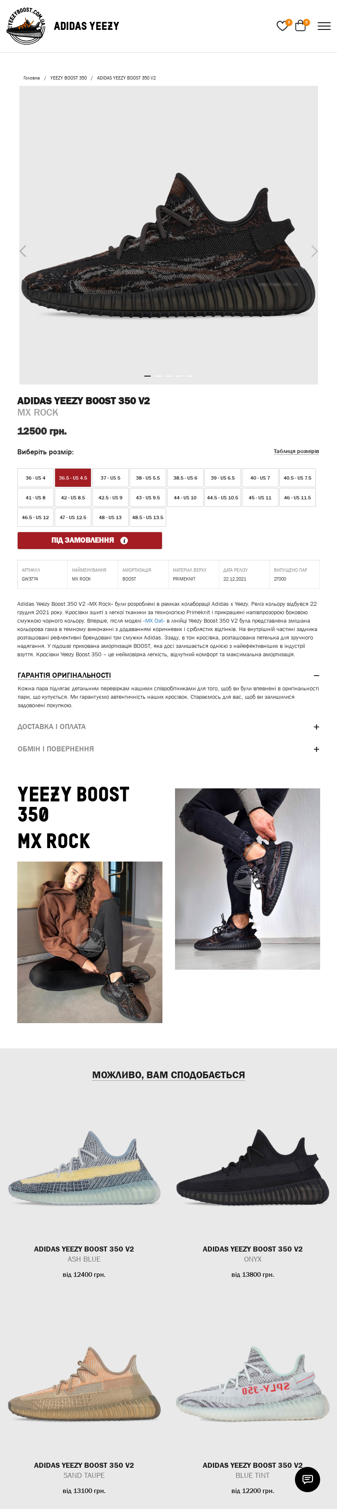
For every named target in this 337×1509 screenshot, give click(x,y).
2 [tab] (158, 376)
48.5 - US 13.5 (147, 517)
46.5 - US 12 (35, 517)
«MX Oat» (154, 620)
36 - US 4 (35, 478)
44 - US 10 (185, 498)
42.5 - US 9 (110, 498)
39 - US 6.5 (223, 478)
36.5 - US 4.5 (73, 478)
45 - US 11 (260, 498)
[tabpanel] (168, 235)
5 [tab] (189, 376)
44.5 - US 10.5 (222, 498)
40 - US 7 (260, 478)
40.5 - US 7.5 (297, 478)
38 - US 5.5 (148, 478)
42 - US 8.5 (73, 498)
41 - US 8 (35, 498)
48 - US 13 (110, 517)
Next (312, 249)
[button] (169, 675)
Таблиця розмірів (296, 451)
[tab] (169, 675)
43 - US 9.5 (148, 498)
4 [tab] (179, 376)
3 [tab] (168, 376)
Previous (20, 249)
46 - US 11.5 (297, 498)
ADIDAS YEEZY (86, 26)
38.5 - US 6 (185, 478)
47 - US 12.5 (73, 517)
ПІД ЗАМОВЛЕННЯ (89, 540)
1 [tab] (147, 376)
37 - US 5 (110, 478)
